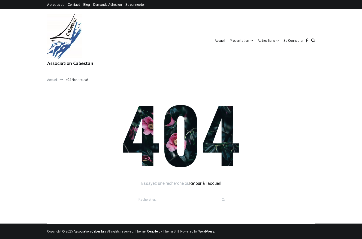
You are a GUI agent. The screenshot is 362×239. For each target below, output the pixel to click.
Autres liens (266, 40)
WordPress (206, 231)
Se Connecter (294, 40)
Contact (74, 4)
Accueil (220, 40)
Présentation (239, 40)
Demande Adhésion (107, 4)
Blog (86, 4)
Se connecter (135, 4)
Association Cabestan (70, 64)
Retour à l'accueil (205, 183)
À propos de (55, 4)
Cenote (152, 231)
